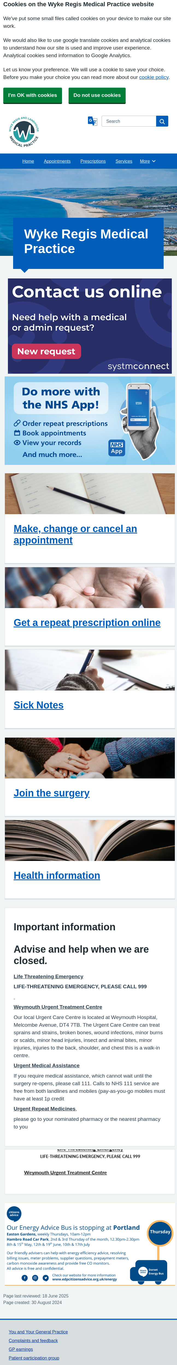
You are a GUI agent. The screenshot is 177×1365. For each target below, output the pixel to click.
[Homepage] (47, 132)
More (148, 161)
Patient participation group (34, 1358)
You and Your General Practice (38, 1332)
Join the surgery (52, 793)
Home (28, 161)
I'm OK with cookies (32, 95)
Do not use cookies (97, 95)
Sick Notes (39, 705)
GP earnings (21, 1349)
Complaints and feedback (33, 1340)
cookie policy (154, 77)
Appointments (57, 161)
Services (124, 161)
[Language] (92, 121)
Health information (57, 875)
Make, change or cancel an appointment (75, 534)
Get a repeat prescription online (87, 622)
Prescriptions (93, 161)
